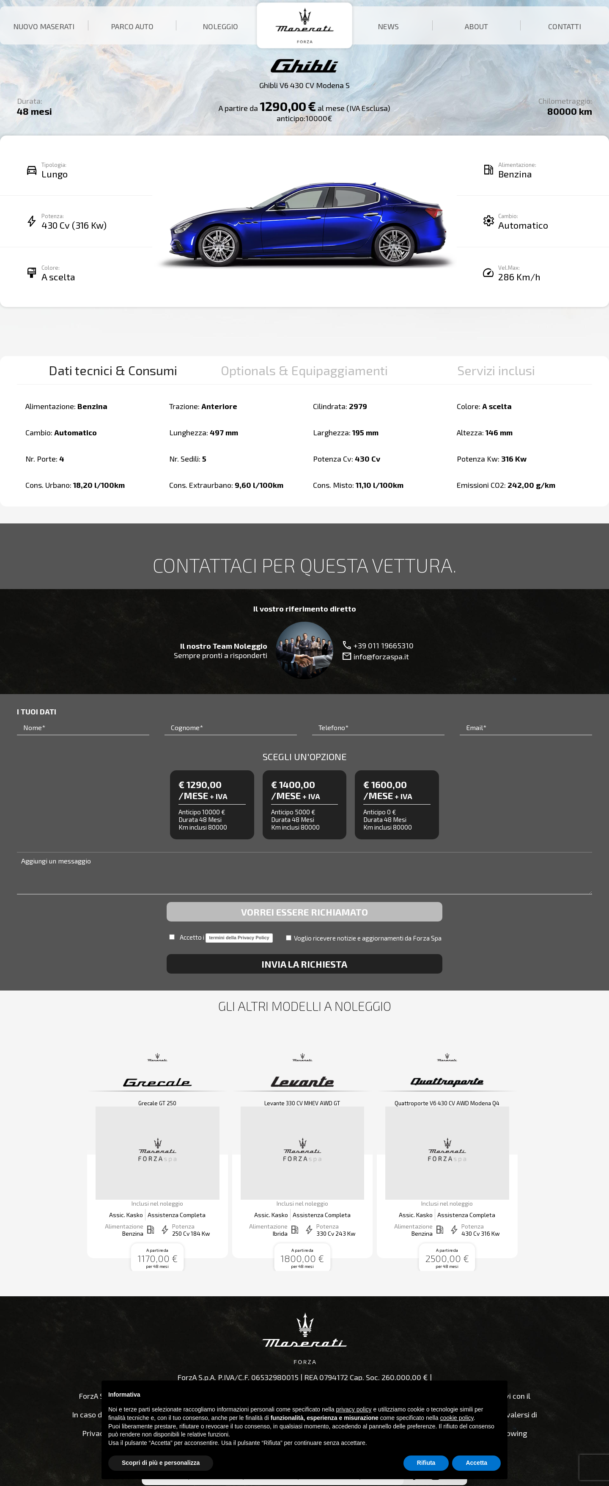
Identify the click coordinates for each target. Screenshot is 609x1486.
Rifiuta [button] (426, 1462)
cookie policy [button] (456, 1417)
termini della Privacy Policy (239, 937)
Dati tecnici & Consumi (113, 370)
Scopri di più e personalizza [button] (161, 1462)
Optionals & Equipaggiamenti (304, 370)
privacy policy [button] (354, 1409)
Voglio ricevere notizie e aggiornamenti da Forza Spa (364, 938)
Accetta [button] (476, 1462)
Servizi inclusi (496, 370)
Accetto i (220, 938)
